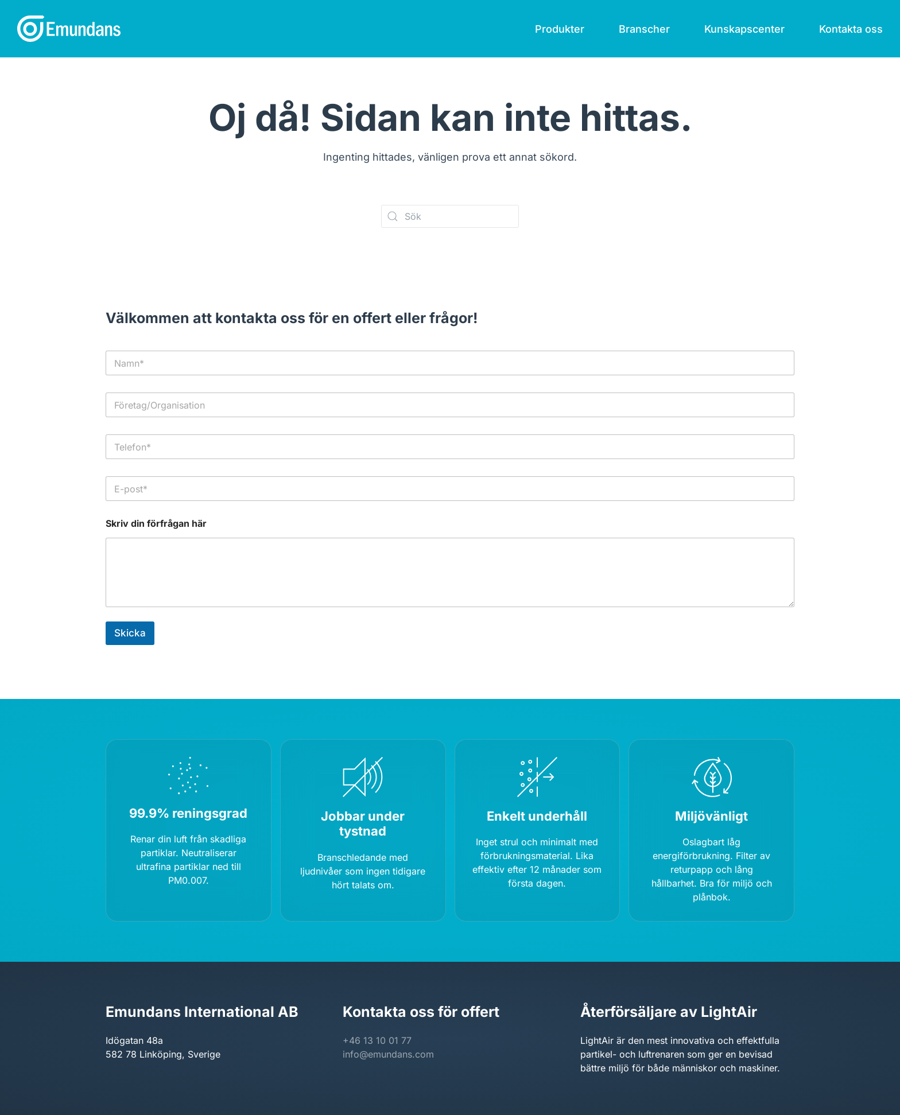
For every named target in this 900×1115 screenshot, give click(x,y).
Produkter (559, 29)
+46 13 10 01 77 (377, 1040)
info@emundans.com (388, 1054)
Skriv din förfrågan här (156, 523)
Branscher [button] (644, 29)
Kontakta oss (851, 29)
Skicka (130, 633)
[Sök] (450, 216)
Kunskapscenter (744, 29)
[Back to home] (69, 28)
